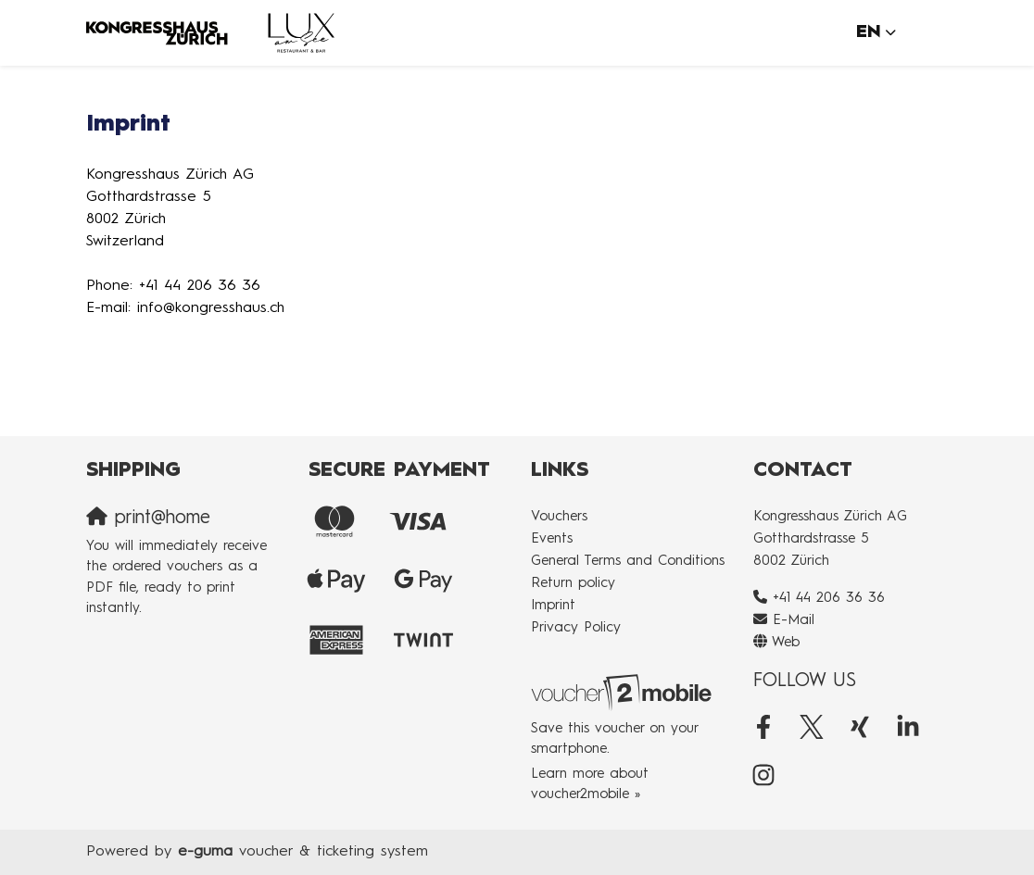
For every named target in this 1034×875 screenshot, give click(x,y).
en (868, 32)
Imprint (553, 606)
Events (552, 539)
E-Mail (793, 621)
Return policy (573, 584)
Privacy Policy (576, 628)
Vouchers (559, 517)
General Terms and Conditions (628, 562)
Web (786, 643)
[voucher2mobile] (624, 693)
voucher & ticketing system (303, 851)
